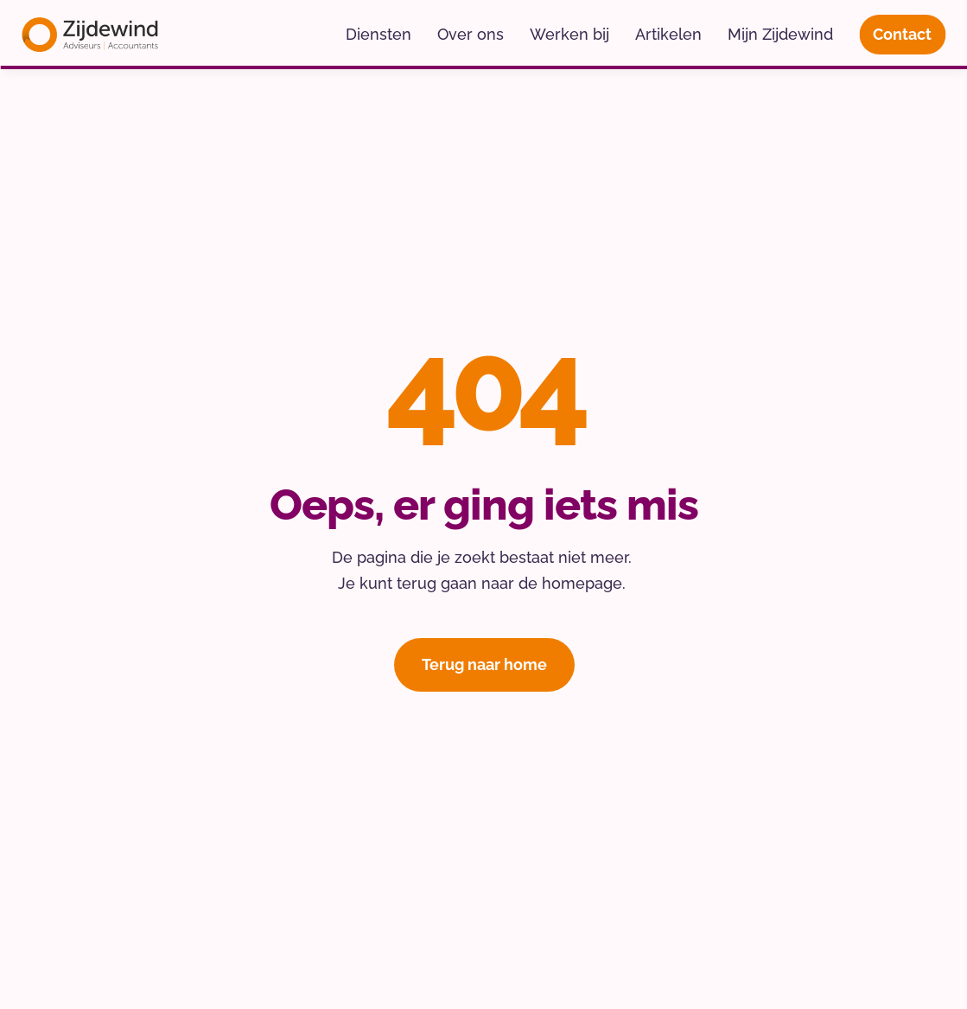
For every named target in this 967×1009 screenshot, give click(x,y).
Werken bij (569, 34)
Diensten (378, 34)
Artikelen (668, 34)
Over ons (470, 34)
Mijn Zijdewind (780, 34)
